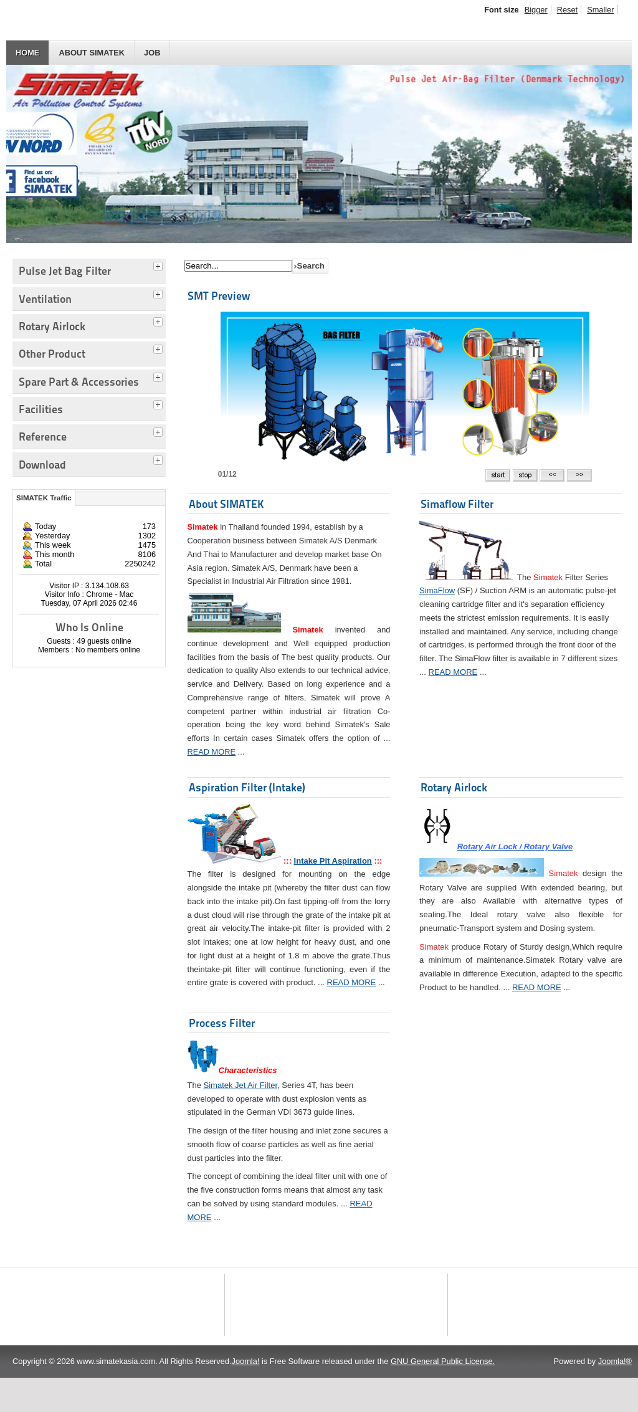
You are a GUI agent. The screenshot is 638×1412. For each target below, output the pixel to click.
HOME (27, 52)
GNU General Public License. (443, 1395)
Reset (567, 9)
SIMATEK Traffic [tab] (44, 498)
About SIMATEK (92, 52)
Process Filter (222, 1022)
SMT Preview (219, 295)
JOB (152, 52)
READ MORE (212, 751)
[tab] (159, 265)
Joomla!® (615, 1395)
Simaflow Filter (457, 503)
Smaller (600, 9)
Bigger (536, 9)
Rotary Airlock (454, 787)
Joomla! (246, 1395)
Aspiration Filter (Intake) (247, 787)
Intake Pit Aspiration (333, 861)
